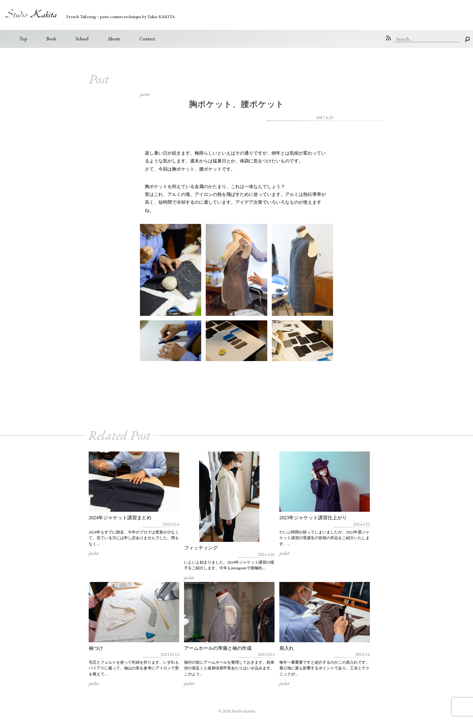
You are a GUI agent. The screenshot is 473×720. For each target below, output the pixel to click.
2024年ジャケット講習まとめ (120, 517)
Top (23, 39)
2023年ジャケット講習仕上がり (313, 517)
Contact (147, 39)
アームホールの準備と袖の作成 (218, 648)
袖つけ (96, 648)
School (82, 39)
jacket (145, 94)
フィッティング (201, 547)
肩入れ (286, 648)
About (114, 39)
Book (51, 39)
